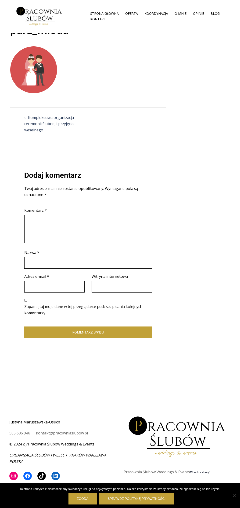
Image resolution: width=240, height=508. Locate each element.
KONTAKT (98, 19)
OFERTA (131, 13)
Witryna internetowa (110, 276)
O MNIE (180, 13)
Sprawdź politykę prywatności (136, 499)
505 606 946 (19, 433)
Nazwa (31, 252)
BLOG (215, 13)
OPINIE (198, 13)
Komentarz (35, 210)
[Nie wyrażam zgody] (234, 495)
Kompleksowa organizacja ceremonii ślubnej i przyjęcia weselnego (49, 124)
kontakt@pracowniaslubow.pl (62, 433)
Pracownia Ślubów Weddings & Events (157, 472)
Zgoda (83, 499)
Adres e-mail (36, 276)
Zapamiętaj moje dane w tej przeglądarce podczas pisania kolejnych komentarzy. (83, 309)
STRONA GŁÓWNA (104, 13)
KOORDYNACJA (156, 13)
